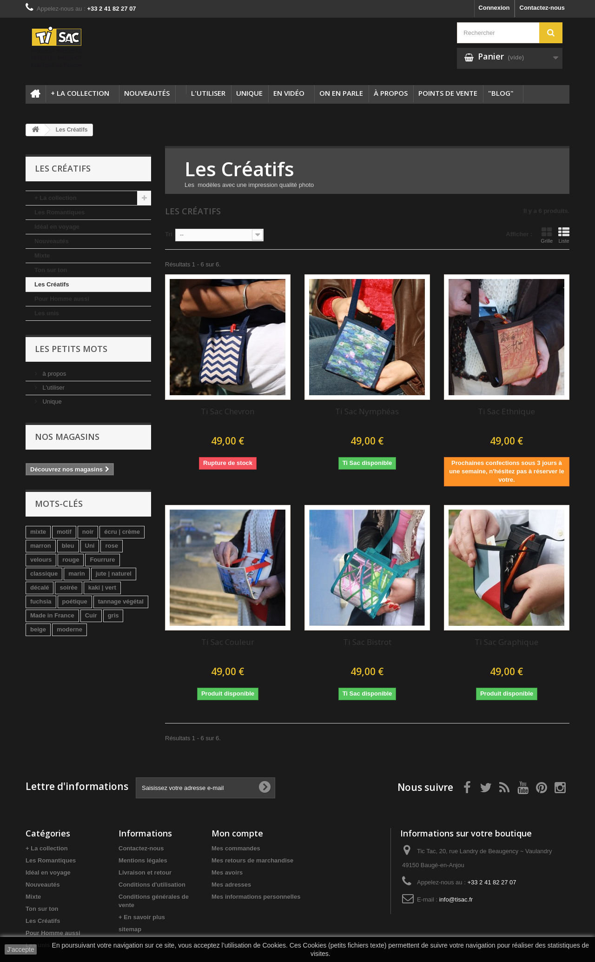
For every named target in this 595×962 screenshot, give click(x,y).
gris (113, 615)
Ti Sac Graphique (506, 642)
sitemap (130, 929)
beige (38, 629)
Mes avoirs (227, 872)
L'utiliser (208, 93)
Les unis (46, 313)
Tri (168, 234)
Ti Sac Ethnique (506, 411)
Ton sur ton (50, 269)
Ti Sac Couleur (227, 642)
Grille (547, 235)
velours (41, 559)
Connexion (493, 7)
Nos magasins (67, 436)
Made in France (52, 615)
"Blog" (501, 93)
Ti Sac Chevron (227, 411)
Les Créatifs (51, 284)
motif (64, 531)
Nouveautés (147, 93)
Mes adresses (231, 884)
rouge (70, 559)
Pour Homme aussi (61, 298)
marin (76, 573)
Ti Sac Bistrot (367, 642)
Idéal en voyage (56, 226)
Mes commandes (236, 848)
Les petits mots (71, 348)
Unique (249, 93)
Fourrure (102, 559)
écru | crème (122, 531)
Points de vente (447, 93)
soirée (68, 587)
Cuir (91, 615)
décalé (39, 587)
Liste (563, 235)
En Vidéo (288, 93)
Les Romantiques (59, 212)
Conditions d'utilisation (152, 884)
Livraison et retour (145, 872)
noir (88, 531)
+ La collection (80, 93)
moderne (69, 629)
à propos (391, 93)
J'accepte (20, 949)
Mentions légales (143, 860)
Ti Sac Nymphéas (367, 411)
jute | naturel (114, 573)
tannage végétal (121, 601)
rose (111, 545)
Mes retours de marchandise (252, 860)
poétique (74, 601)
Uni (90, 545)
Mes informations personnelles (256, 896)
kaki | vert (102, 587)
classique (44, 573)
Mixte (42, 255)
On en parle (341, 93)
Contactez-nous (542, 7)
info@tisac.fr (456, 899)
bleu (68, 545)
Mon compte (237, 833)
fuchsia (41, 601)
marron (40, 545)
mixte (38, 531)
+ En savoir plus (142, 917)
